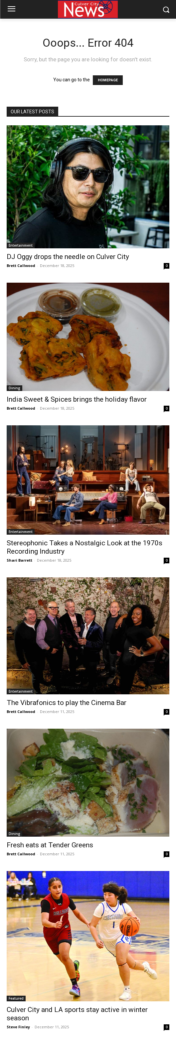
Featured (16, 998)
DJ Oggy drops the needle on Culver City (68, 257)
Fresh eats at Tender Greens (51, 845)
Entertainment (21, 245)
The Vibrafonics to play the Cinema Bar (66, 703)
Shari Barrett (19, 560)
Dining (14, 388)
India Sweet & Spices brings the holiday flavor (77, 399)
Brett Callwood (21, 265)
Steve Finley (18, 1026)
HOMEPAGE (108, 80)
